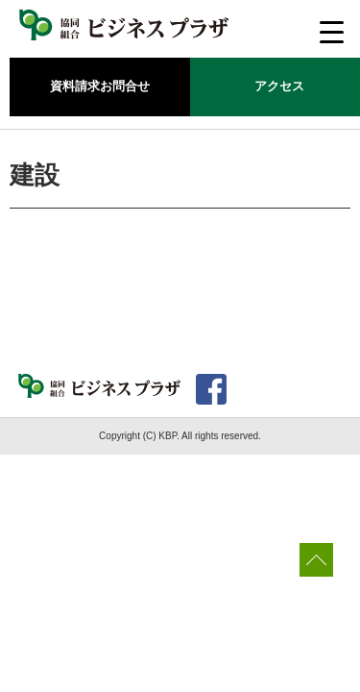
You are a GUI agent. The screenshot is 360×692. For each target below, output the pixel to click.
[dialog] (324, 653)
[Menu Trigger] (331, 31)
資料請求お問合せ (100, 86)
